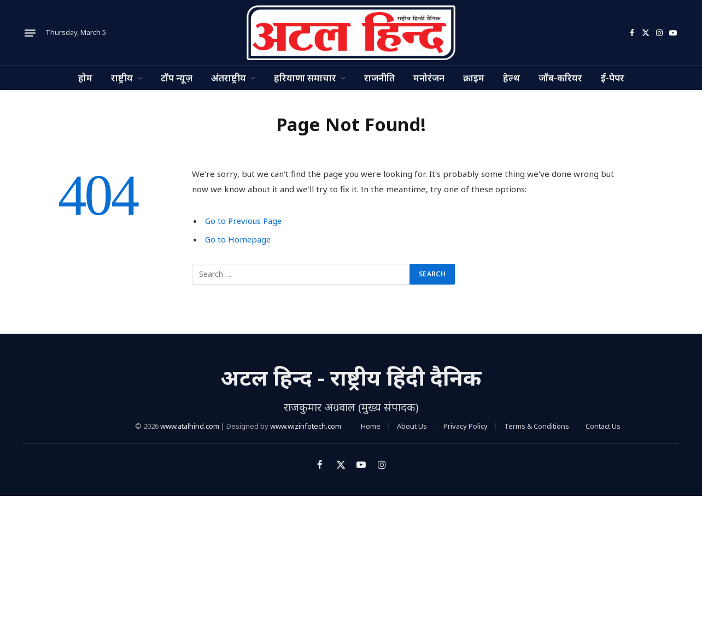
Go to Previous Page (244, 220)
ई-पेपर (612, 78)
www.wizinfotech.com (305, 426)
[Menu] (30, 32)
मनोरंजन (428, 78)
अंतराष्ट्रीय (228, 78)
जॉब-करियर (560, 78)
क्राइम (473, 78)
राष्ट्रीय (122, 78)
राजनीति (379, 78)
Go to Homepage (238, 239)
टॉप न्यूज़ (176, 78)
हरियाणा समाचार (305, 78)
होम (85, 78)
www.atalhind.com (189, 426)
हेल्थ (511, 78)
